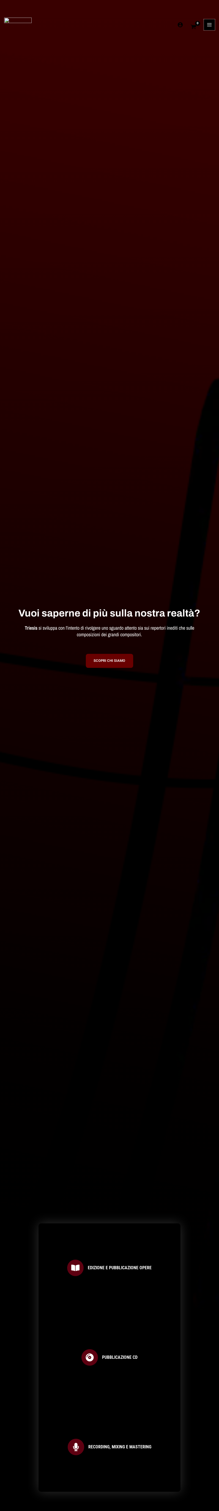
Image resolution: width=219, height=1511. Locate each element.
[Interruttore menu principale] (209, 12)
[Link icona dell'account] (180, 12)
